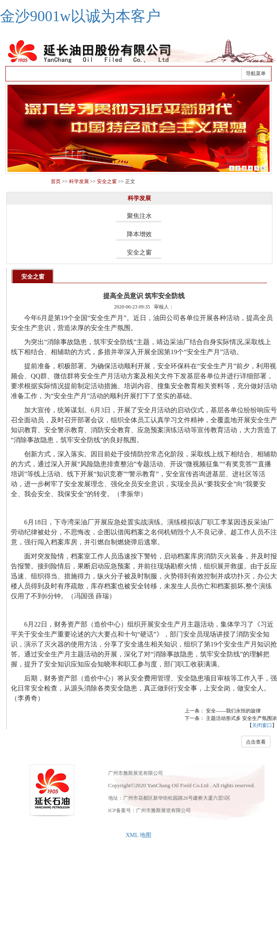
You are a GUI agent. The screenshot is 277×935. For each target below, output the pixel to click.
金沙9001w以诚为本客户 (80, 16)
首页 (56, 181)
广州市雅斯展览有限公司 (163, 810)
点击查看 (256, 742)
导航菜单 (256, 73)
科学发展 (79, 181)
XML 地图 (138, 835)
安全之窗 (107, 181)
